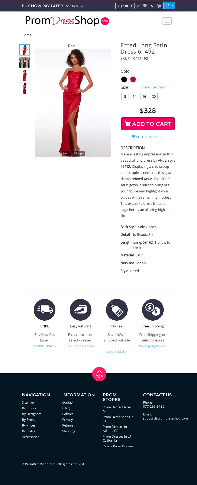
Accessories (30, 437)
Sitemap (28, 402)
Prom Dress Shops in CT (118, 419)
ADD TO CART (148, 124)
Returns (68, 425)
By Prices (28, 425)
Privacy (67, 419)
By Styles (28, 431)
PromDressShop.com (40, 464)
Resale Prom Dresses (118, 446)
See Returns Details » (81, 346)
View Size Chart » (154, 87)
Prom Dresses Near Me (117, 409)
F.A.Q (66, 408)
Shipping (68, 431)
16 (144, 96)
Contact (67, 402)
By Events (29, 419)
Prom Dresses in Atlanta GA (115, 428)
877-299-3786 (153, 406)
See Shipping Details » (153, 346)
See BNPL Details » (44, 346)
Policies (67, 414)
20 (154, 96)
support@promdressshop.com (165, 418)
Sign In (123, 6)
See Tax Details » (116, 351)
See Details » (75, 6)
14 (134, 96)
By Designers (31, 414)
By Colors (29, 408)
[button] (169, 5)
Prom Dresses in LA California (117, 438)
